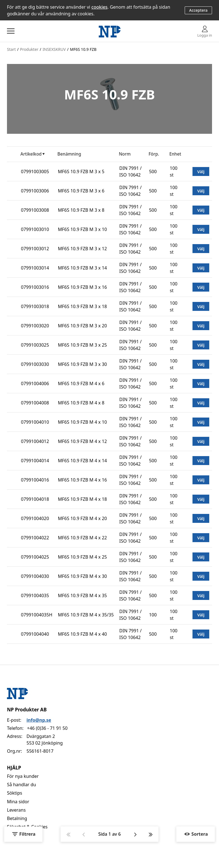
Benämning (69, 154)
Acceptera (198, 10)
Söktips (14, 793)
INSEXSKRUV (54, 49)
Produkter (29, 49)
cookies (100, 7)
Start (11, 49)
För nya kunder (23, 776)
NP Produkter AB (27, 709)
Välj (200, 171)
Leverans (16, 810)
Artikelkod (31, 154)
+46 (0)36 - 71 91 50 (47, 728)
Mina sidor (18, 802)
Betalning (17, 818)
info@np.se (39, 720)
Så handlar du (21, 784)
